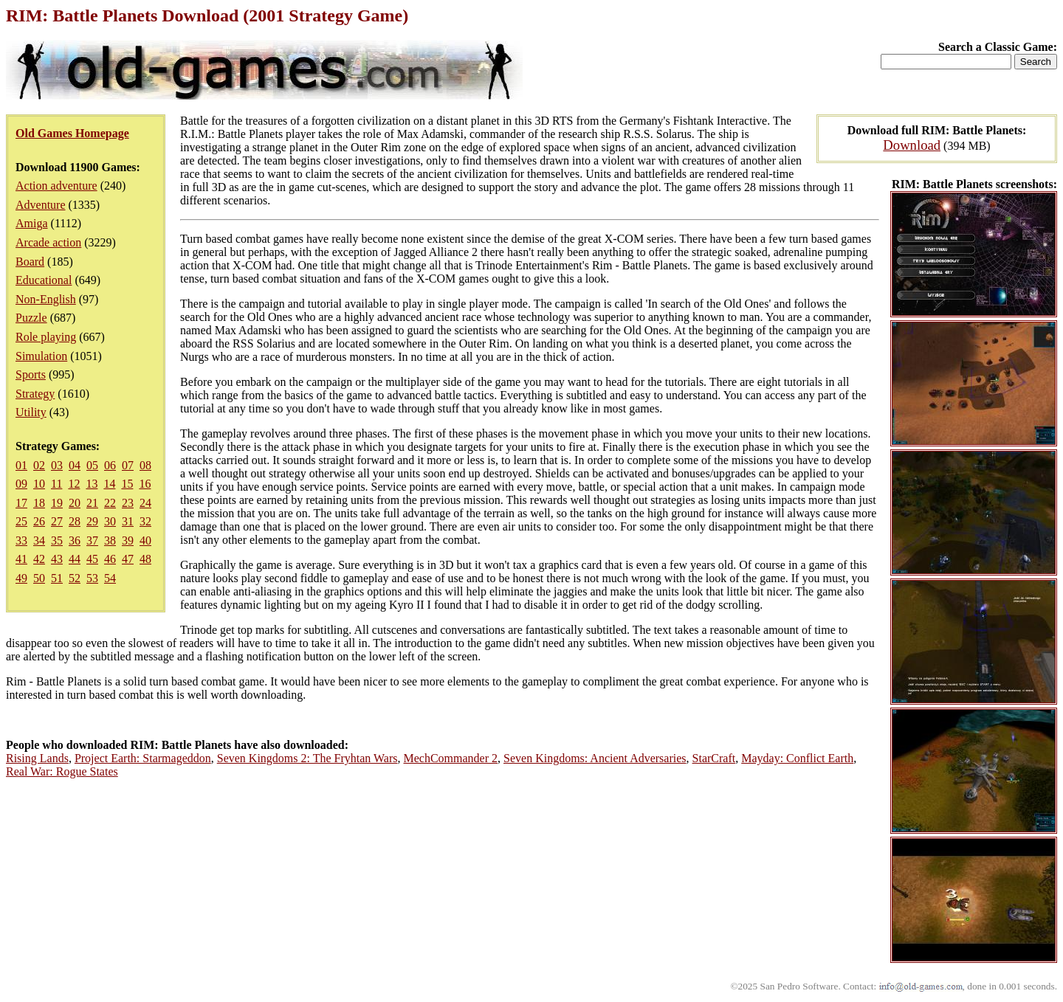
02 (39, 465)
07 (128, 465)
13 (91, 483)
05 (92, 465)
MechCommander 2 (451, 758)
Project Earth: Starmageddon (143, 758)
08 (145, 465)
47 (128, 559)
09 (21, 483)
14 (109, 483)
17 (21, 503)
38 (110, 540)
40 (145, 540)
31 (128, 521)
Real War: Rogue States (62, 771)
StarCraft (714, 758)
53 (92, 578)
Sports (31, 374)
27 (57, 521)
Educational (44, 280)
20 (74, 503)
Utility (31, 412)
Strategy (35, 393)
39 (128, 540)
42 (39, 559)
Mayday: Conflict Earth (797, 758)
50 (39, 578)
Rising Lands (37, 758)
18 (39, 503)
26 (39, 521)
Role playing (46, 337)
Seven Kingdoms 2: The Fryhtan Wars (307, 758)
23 (128, 503)
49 (21, 578)
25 (21, 521)
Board (30, 261)
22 (110, 503)
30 (110, 521)
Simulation (41, 356)
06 (110, 465)
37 (92, 540)
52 (74, 578)
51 (57, 578)
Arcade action (48, 242)
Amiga (32, 223)
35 (57, 540)
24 (145, 503)
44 (74, 559)
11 (56, 483)
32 (145, 521)
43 (57, 559)
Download (911, 145)
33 (21, 540)
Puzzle (31, 317)
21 (92, 503)
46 (110, 559)
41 (21, 559)
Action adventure (56, 185)
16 (145, 483)
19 (57, 503)
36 (74, 540)
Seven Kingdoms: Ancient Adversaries (595, 758)
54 (110, 578)
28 (74, 521)
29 (92, 521)
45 (92, 559)
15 (127, 483)
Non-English (46, 299)
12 (74, 483)
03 (57, 465)
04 (74, 465)
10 (39, 483)
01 (21, 465)
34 (39, 540)
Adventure (41, 204)
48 (145, 559)
